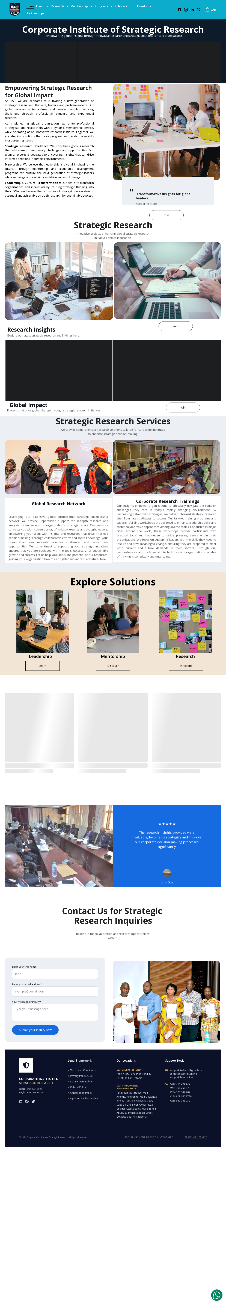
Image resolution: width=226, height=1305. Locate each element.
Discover (113, 667)
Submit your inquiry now (35, 1039)
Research (57, 6)
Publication (122, 6)
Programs (101, 6)
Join (166, 216)
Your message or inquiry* (26, 1010)
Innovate (186, 667)
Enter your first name (24, 975)
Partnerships (35, 13)
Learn (176, 327)
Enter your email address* (27, 993)
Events (142, 6)
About (39, 6)
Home (30, 6)
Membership (79, 6)
